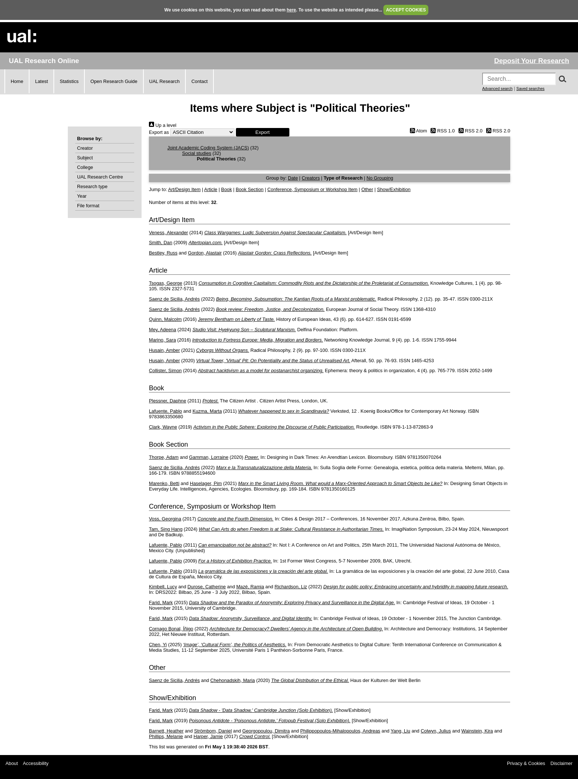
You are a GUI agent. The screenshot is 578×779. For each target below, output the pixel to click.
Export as (159, 132)
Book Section (249, 189)
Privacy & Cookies (526, 763)
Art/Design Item (184, 189)
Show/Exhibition (394, 189)
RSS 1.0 (441, 131)
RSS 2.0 (469, 131)
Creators (311, 178)
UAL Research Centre (100, 177)
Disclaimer (561, 763)
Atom (417, 131)
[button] (262, 132)
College (85, 167)
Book (226, 189)
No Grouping (379, 178)
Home (17, 81)
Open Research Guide (113, 81)
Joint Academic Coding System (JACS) (208, 147)
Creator (85, 148)
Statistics (69, 81)
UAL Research (164, 81)
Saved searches (530, 88)
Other (367, 189)
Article (210, 189)
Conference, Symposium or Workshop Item (312, 189)
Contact (199, 81)
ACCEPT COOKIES (406, 10)
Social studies (196, 153)
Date (293, 178)
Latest (41, 81)
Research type (92, 186)
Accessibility (36, 763)
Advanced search (497, 88)
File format (88, 205)
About (12, 763)
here (291, 10)
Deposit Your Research (531, 61)
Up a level (162, 125)
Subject (85, 157)
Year (82, 196)
